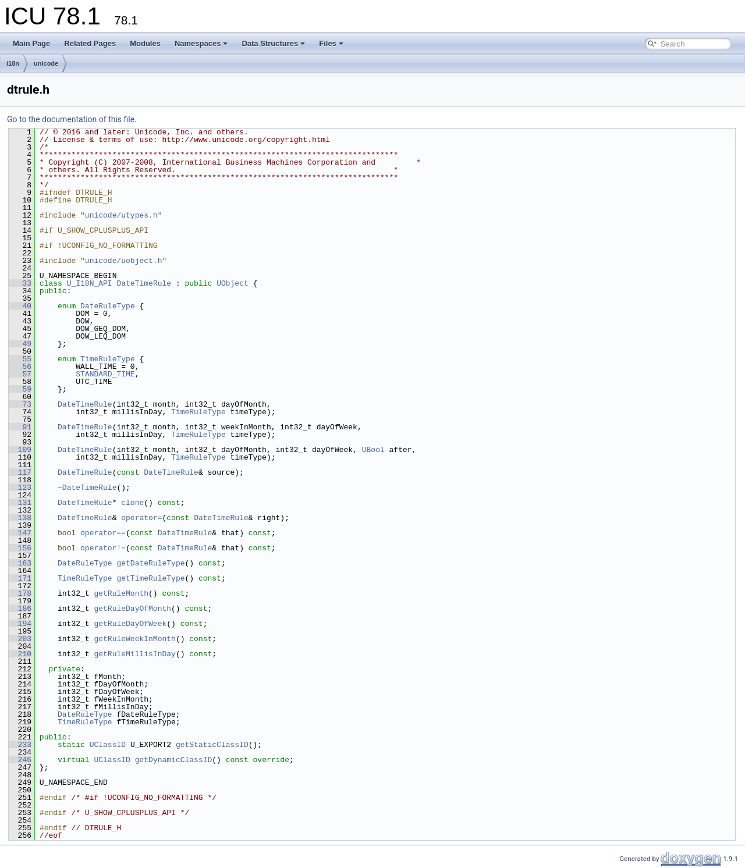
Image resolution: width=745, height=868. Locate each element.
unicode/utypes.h (121, 215)
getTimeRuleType (150, 578)
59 (20, 389)
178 (20, 593)
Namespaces (201, 43)
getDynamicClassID (173, 760)
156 (20, 548)
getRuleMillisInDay (134, 654)
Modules (145, 43)
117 (20, 472)
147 (20, 533)
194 (20, 623)
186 (20, 608)
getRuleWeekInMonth (134, 639)
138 (20, 518)
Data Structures (273, 43)
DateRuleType (107, 306)
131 (20, 502)
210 (20, 654)
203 (20, 639)
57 (20, 374)
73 (20, 404)
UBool (373, 449)
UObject (233, 283)
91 (20, 427)
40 (20, 306)
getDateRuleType (150, 563)
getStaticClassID (212, 744)
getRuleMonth (121, 593)
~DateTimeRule (87, 487)
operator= (141, 518)
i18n (12, 63)
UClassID (108, 744)
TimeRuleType (107, 359)
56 (20, 366)
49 (20, 344)
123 (20, 487)
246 (20, 760)
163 (20, 563)
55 (20, 359)
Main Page (31, 43)
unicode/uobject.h (123, 260)
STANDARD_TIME (105, 374)
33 (20, 283)
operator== (103, 533)
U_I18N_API (89, 283)
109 (20, 449)
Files (331, 43)
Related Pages (90, 43)
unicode (46, 63)
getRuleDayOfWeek (130, 623)
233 (20, 744)
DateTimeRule (143, 283)
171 (20, 578)
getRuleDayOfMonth (132, 608)
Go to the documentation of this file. (72, 119)
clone (132, 502)
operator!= (103, 548)
